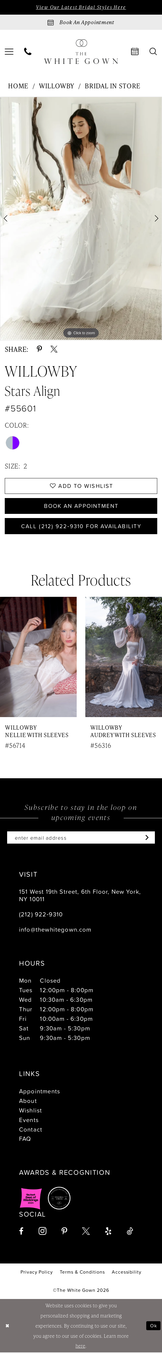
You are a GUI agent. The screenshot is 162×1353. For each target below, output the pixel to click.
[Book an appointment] (81, 22)
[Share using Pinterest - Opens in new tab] (39, 349)
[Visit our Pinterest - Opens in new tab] (64, 1231)
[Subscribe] (146, 838)
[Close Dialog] (7, 1326)
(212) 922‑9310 (41, 914)
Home (18, 85)
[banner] (81, 51)
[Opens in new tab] (31, 1198)
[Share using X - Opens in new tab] (54, 349)
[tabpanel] (81, 218)
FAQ (25, 1139)
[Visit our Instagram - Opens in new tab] (42, 1231)
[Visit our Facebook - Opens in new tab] (21, 1231)
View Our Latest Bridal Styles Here (81, 7)
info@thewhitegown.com (55, 929)
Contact (30, 1129)
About (28, 1101)
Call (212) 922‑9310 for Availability (81, 526)
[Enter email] (81, 838)
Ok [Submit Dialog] (153, 1326)
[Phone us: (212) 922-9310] (28, 51)
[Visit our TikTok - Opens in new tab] (130, 1231)
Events (29, 1120)
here (80, 1346)
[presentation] (38, 657)
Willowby (56, 85)
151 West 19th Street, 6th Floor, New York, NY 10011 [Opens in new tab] (80, 896)
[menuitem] (28, 51)
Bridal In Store (113, 85)
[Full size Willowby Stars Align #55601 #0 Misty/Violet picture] (81, 218)
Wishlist (30, 1110)
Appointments (39, 1091)
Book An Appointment (81, 506)
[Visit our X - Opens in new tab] (86, 1231)
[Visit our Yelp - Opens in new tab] (108, 1231)
